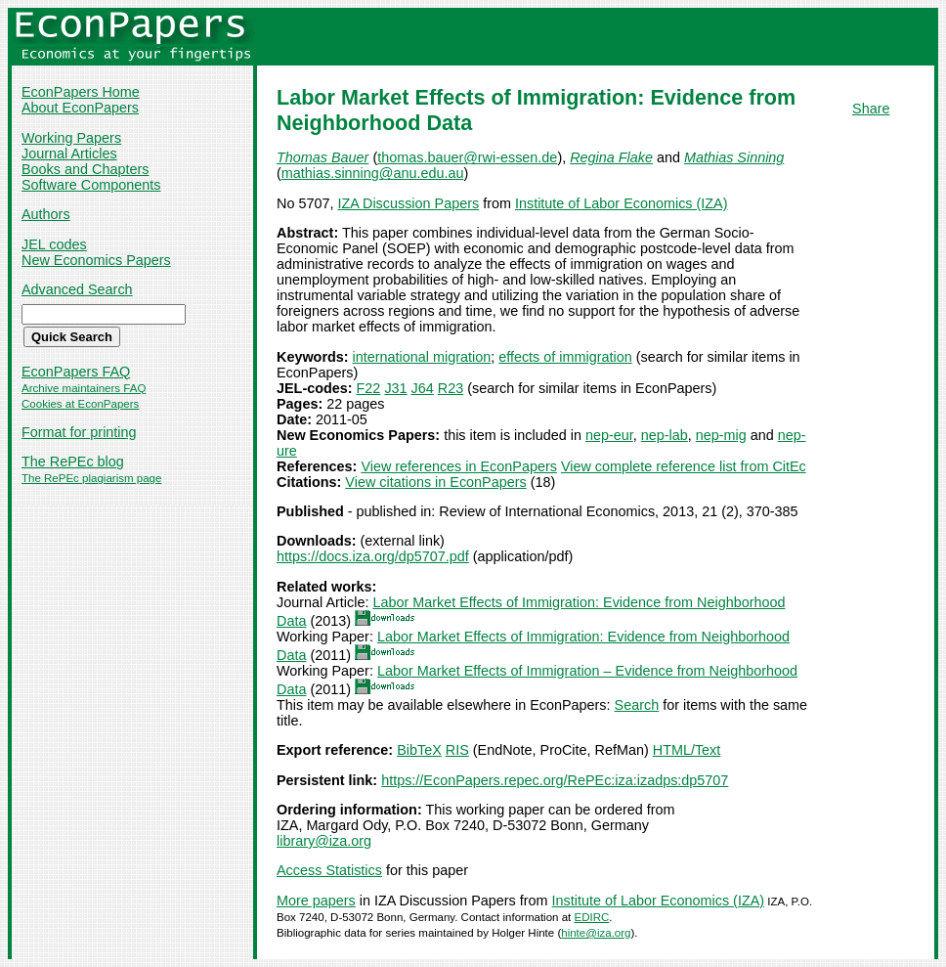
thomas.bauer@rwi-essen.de (467, 157)
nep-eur (609, 435)
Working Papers (71, 138)
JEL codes (54, 244)
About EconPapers (80, 107)
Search (637, 705)
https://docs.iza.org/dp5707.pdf (373, 556)
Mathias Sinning (734, 157)
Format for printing (79, 432)
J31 (395, 388)
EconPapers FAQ (76, 371)
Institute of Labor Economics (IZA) (621, 203)
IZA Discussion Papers (408, 203)
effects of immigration (565, 357)
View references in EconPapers (459, 466)
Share (870, 108)
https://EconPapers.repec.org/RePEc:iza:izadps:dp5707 (554, 780)
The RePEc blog (73, 461)
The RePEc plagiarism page (91, 478)
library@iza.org (324, 841)
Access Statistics (329, 870)
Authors (46, 214)
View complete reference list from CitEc (683, 466)
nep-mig (721, 435)
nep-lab (664, 435)
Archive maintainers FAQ (84, 388)
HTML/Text (687, 750)
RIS (457, 750)
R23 (450, 388)
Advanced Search (77, 289)
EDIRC (591, 917)
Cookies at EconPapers (80, 404)
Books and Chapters (85, 169)
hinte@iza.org (595, 933)
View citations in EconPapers (435, 482)
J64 (422, 388)
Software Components (91, 185)
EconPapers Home (81, 92)
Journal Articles (69, 153)
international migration (422, 357)
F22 (369, 388)
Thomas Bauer (322, 157)
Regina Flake (611, 157)
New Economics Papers (96, 260)
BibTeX (419, 750)
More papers (316, 900)
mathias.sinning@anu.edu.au (372, 173)
